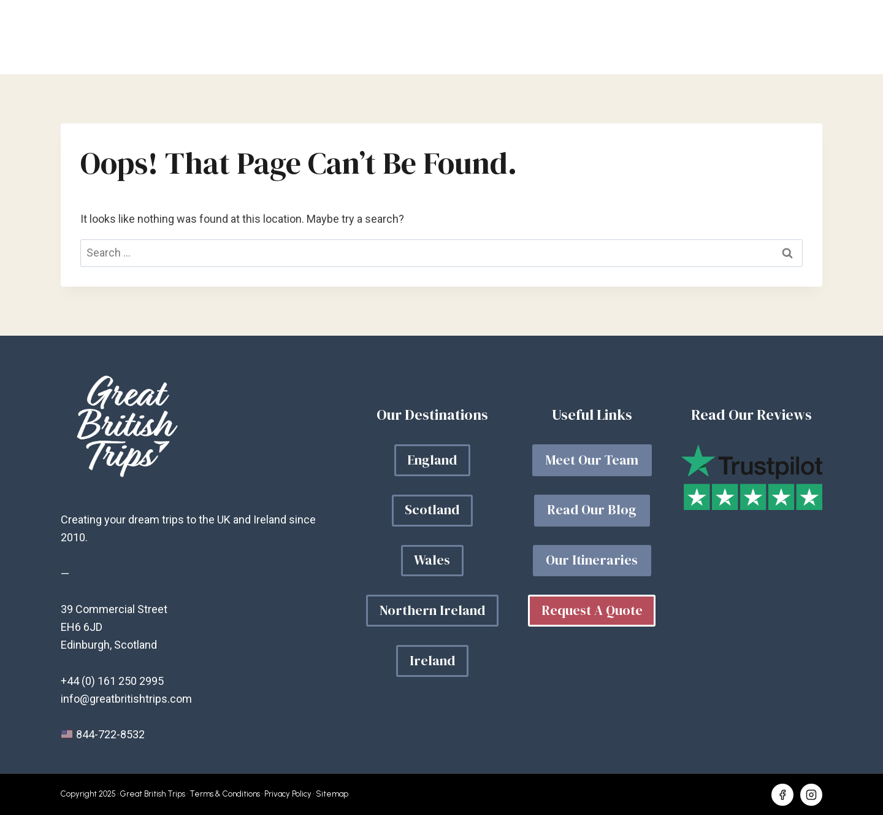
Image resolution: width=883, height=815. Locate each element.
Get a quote (772, 37)
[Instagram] (811, 795)
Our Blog (601, 37)
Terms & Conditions (224, 793)
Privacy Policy (288, 793)
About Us (682, 37)
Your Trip (522, 37)
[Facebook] (782, 795)
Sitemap (332, 793)
